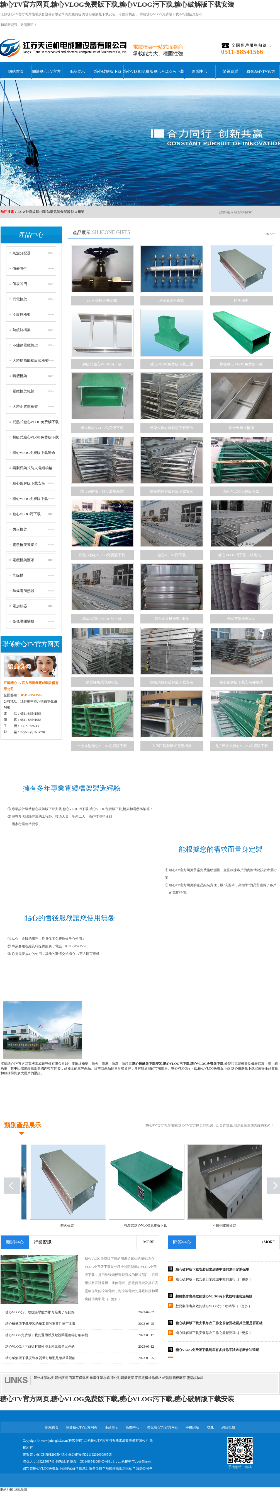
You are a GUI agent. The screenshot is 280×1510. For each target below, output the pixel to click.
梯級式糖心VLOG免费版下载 (36, 437)
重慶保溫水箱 (100, 1378)
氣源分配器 (22, 253)
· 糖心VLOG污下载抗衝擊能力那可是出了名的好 (39, 1312)
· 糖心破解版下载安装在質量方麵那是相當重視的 (40, 1358)
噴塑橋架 (20, 376)
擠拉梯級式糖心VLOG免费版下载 (241, 746)
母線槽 (18, 575)
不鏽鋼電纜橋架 (25, 345)
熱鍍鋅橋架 (22, 330)
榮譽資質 (230, 71)
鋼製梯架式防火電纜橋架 (32, 468)
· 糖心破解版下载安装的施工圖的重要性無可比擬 (40, 1324)
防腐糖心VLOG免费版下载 (159, 14)
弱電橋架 (20, 299)
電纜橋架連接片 (25, 545)
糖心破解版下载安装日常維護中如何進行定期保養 (212, 1271)
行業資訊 (43, 1242)
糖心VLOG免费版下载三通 (171, 364)
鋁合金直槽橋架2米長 (171, 618)
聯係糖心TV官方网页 (261, 74)
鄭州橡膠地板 (44, 1378)
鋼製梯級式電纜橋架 (102, 682)
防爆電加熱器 (23, 591)
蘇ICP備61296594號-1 (52, 1454)
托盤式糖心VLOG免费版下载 (36, 422)
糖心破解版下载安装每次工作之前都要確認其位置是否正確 (219, 1325)
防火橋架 (77, 212)
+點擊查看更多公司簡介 (139, 1109)
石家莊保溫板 (79, 1378)
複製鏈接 (75, 1440)
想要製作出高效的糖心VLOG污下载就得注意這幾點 (214, 1298)
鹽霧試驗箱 (195, 1378)
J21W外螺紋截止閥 (32, 212)
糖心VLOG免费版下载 (138, 74)
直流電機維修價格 (148, 1378)
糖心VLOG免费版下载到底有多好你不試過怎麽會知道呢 (217, 1352)
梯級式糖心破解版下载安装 (171, 491)
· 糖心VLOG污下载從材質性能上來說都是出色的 (39, 1346)
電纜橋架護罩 (23, 560)
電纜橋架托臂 (23, 391)
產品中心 (31, 234)
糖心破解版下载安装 (100, 14)
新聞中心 (200, 71)
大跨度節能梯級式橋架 (31, 360)
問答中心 (182, 1242)
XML (210, 1427)
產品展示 (77, 71)
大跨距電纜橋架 (25, 406)
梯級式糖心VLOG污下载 (101, 364)
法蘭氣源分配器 (58, 212)
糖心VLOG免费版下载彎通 (34, 453)
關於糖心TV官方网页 (46, 74)
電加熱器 (20, 606)
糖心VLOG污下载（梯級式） (241, 555)
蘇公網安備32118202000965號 (90, 1454)
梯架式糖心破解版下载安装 (171, 428)
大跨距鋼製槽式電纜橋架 (172, 746)
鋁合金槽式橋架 (241, 428)
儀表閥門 (20, 284)
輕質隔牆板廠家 (174, 1378)
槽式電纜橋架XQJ (241, 618)
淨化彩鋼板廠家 (122, 1378)
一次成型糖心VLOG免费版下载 (102, 746)
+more (147, 1242)
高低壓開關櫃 (23, 621)
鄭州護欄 (61, 1378)
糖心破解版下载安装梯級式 (102, 491)
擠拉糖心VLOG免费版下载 (241, 364)
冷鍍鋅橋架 (127, 14)
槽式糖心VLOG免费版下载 (102, 428)
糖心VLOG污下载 (169, 71)
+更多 (244, 1281)
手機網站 (192, 1427)
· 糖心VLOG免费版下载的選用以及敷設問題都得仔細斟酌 (46, 1335)
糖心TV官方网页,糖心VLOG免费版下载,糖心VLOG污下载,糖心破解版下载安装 (117, 4)
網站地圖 (228, 1427)
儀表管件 (20, 268)
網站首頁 (16, 71)
